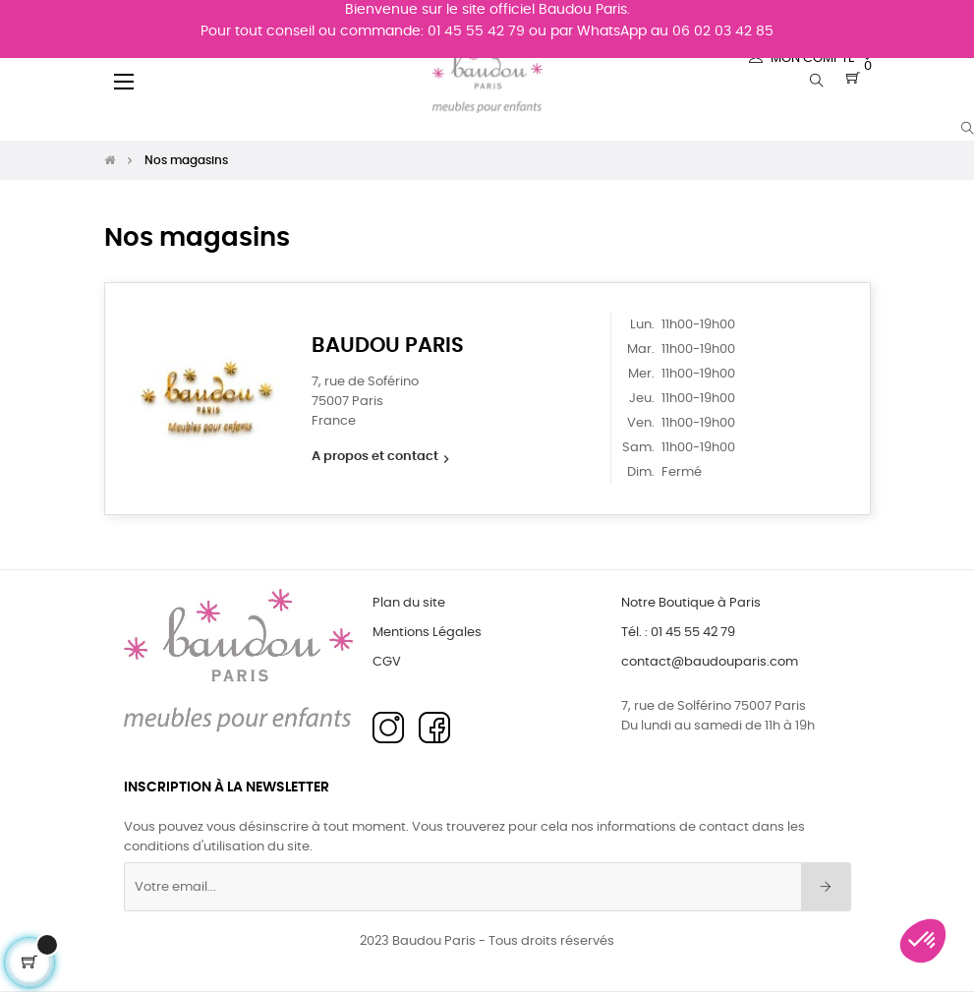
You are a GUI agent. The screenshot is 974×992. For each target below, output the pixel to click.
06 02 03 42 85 (722, 31)
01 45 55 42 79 (476, 31)
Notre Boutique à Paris (691, 603)
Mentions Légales (427, 632)
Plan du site (408, 603)
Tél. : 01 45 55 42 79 (678, 632)
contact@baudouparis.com (709, 662)
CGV (386, 662)
